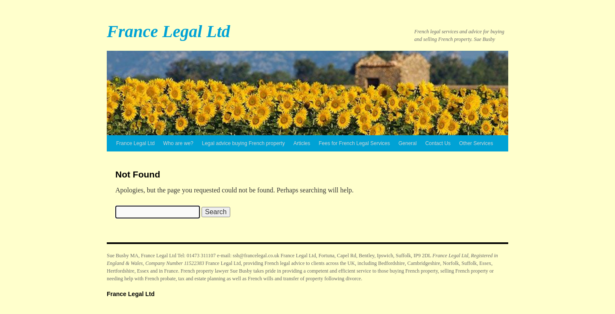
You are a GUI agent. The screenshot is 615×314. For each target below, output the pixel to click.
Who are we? (178, 143)
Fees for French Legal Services (354, 143)
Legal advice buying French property (243, 143)
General (407, 143)
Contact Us (438, 143)
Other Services (476, 143)
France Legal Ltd (168, 31)
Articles (301, 143)
